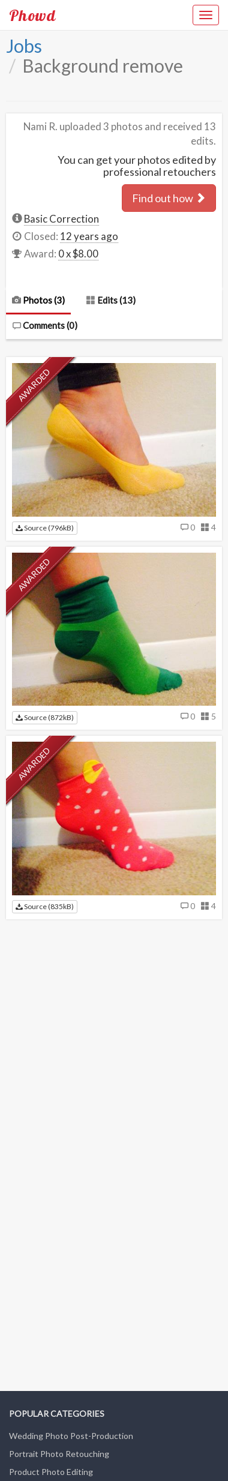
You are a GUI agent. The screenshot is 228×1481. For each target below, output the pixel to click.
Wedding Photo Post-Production (71, 1436)
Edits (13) (111, 300)
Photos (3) (38, 300)
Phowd (32, 15)
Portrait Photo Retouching (59, 1454)
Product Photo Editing (51, 1472)
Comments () (44, 325)
